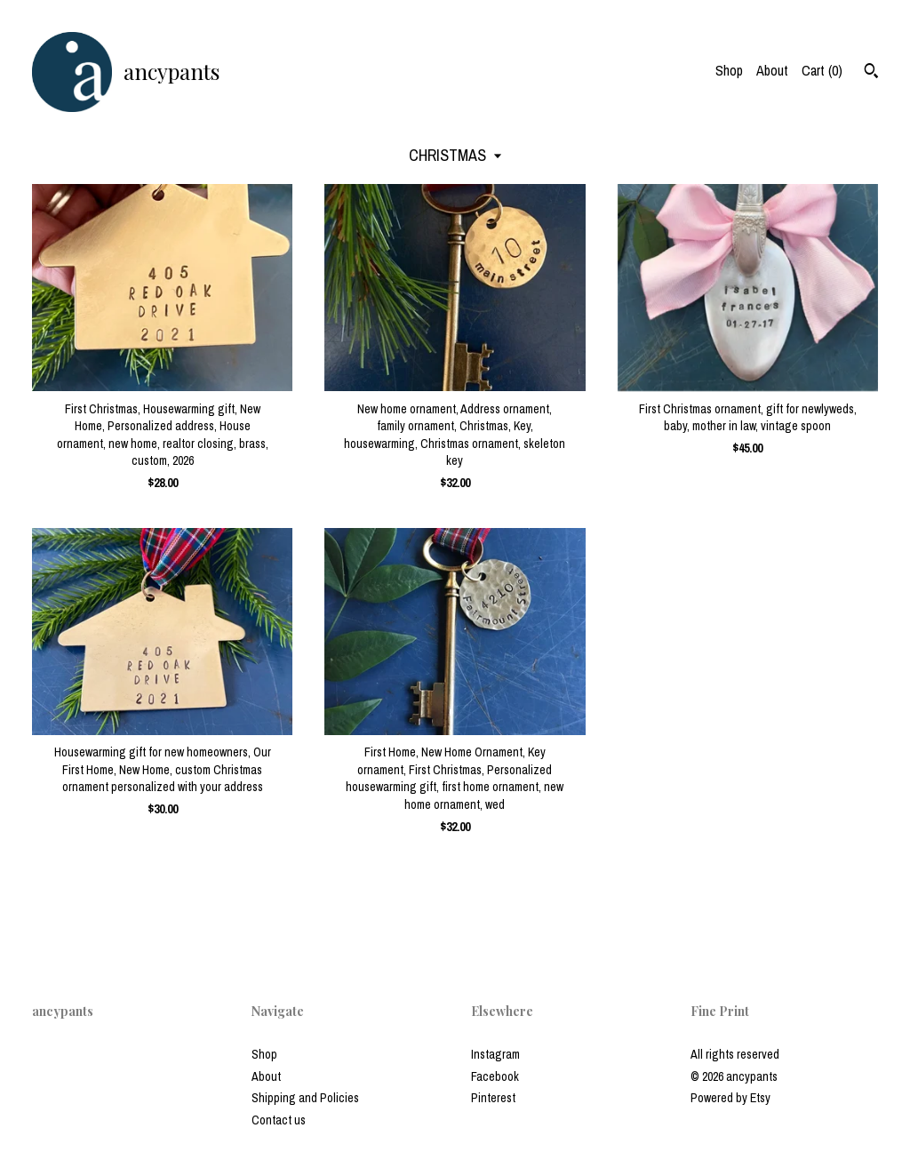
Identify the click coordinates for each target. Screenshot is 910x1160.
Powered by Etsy (730, 1098)
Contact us (278, 1120)
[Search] (871, 73)
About (772, 70)
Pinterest (493, 1098)
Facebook (495, 1076)
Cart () (822, 70)
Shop (729, 70)
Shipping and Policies (305, 1098)
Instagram (495, 1054)
